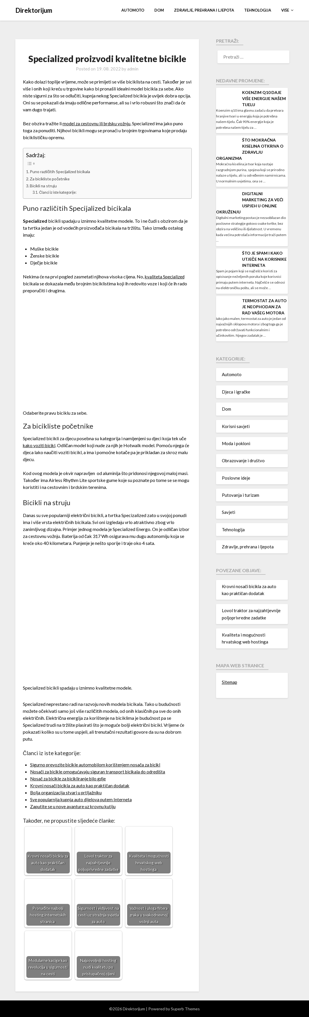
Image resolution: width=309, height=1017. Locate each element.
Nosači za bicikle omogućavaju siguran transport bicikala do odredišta (99, 771)
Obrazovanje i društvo (243, 460)
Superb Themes (185, 1008)
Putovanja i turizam (240, 495)
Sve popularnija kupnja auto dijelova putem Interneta (82, 799)
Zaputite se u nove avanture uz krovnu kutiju (73, 806)
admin (132, 68)
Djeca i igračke (236, 391)
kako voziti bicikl (40, 445)
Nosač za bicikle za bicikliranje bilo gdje (70, 778)
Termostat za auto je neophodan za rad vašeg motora (264, 306)
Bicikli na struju (43, 185)
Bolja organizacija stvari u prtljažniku (66, 792)
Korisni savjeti (236, 426)
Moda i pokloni (236, 443)
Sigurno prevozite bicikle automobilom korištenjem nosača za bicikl (97, 764)
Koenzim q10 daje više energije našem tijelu (264, 98)
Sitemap (229, 682)
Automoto (132, 10)
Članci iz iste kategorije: (59, 192)
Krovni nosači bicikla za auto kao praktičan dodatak (81, 785)
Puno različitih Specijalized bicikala (61, 171)
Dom (159, 10)
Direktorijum (33, 10)
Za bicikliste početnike (50, 178)
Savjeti (228, 512)
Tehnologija (257, 10)
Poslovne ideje (236, 478)
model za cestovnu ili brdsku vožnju (97, 123)
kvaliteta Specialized (165, 276)
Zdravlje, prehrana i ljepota (204, 10)
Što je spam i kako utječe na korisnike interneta (264, 259)
